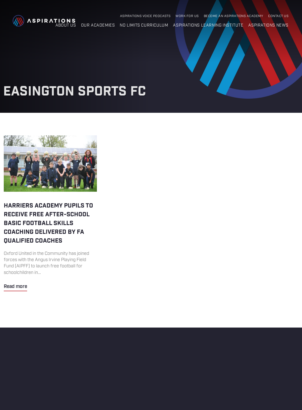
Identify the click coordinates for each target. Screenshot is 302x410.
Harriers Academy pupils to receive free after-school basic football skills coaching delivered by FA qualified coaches (50, 213)
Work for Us (187, 16)
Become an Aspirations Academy (233, 16)
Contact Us (278, 16)
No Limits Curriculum (144, 25)
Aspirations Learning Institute (208, 25)
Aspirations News (268, 25)
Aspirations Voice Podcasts (145, 16)
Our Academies (98, 25)
